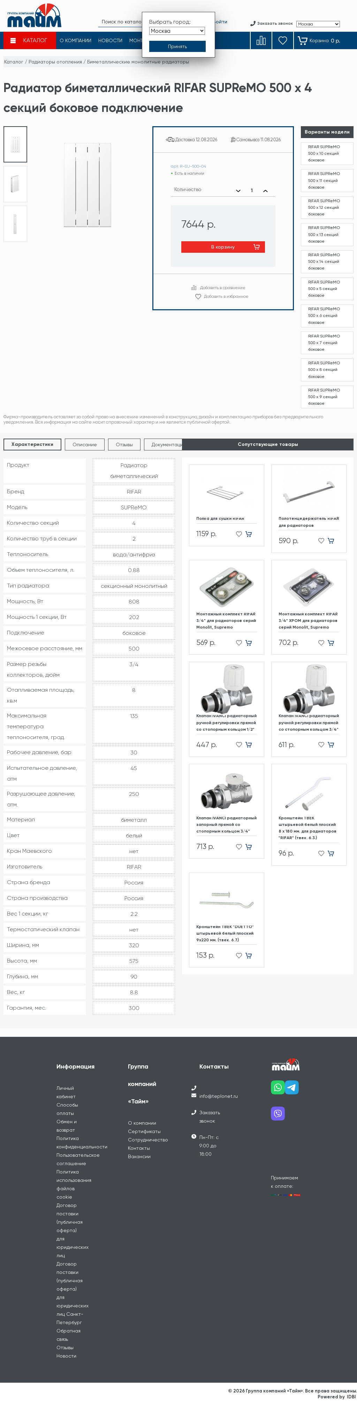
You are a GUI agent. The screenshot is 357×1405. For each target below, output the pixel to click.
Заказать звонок (209, 1117)
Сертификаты (144, 1131)
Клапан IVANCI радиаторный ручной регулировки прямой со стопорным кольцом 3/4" (309, 722)
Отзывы (124, 444)
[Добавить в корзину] (251, 534)
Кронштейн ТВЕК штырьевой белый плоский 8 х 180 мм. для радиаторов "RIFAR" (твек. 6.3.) (307, 828)
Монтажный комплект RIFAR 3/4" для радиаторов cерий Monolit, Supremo (226, 621)
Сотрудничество (148, 1139)
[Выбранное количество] (252, 190)
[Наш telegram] (292, 1090)
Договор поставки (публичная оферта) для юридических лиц (72, 1230)
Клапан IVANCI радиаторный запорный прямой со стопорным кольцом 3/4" (226, 824)
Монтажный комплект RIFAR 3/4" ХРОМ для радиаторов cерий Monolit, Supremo (308, 621)
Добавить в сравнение (222, 287)
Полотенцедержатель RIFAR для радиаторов (309, 521)
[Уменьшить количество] (238, 190)
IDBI (351, 1396)
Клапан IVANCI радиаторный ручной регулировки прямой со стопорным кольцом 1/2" (226, 722)
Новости (66, 1356)
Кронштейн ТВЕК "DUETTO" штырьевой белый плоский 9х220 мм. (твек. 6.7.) (225, 933)
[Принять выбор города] (177, 46)
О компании (142, 1123)
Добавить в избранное (226, 296)
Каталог (13, 61)
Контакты (139, 1148)
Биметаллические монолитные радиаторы (138, 61)
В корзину (223, 247)
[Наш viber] (278, 1116)
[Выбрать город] (177, 31)
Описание (85, 444)
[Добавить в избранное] (237, 534)
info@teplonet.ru (218, 1096)
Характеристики (32, 444)
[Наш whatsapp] (278, 1090)
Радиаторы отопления (55, 61)
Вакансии (139, 1156)
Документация (168, 444)
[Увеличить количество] (265, 190)
